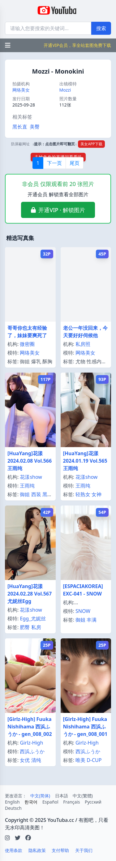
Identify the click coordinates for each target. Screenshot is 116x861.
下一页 (54, 163)
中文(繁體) (82, 796)
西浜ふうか (32, 751)
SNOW (82, 611)
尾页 (74, 163)
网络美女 (21, 90)
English (12, 802)
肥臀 (25, 627)
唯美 (80, 760)
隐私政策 (37, 850)
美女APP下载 (91, 144)
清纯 (36, 760)
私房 (36, 627)
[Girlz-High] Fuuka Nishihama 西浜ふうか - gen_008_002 (29, 726)
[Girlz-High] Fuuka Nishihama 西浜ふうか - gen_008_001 (85, 726)
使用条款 (13, 850)
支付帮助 (60, 850)
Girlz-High (31, 742)
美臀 (35, 126)
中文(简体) (40, 796)
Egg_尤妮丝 (33, 618)
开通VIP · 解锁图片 (61, 210)
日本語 (61, 796)
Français (71, 802)
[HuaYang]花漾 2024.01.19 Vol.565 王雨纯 (85, 461)
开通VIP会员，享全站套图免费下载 (77, 45)
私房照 (82, 344)
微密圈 (27, 344)
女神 (96, 494)
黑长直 (19, 126)
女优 (25, 760)
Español (50, 802)
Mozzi (65, 90)
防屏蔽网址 (20, 144)
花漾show (31, 477)
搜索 (101, 28)
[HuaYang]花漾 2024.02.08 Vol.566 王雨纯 (29, 461)
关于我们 (83, 850)
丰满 (92, 619)
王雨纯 (27, 485)
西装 (36, 494)
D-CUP (94, 760)
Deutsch (13, 808)
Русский (93, 802)
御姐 (25, 494)
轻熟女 (82, 494)
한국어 (30, 802)
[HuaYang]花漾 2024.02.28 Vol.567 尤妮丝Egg (29, 594)
